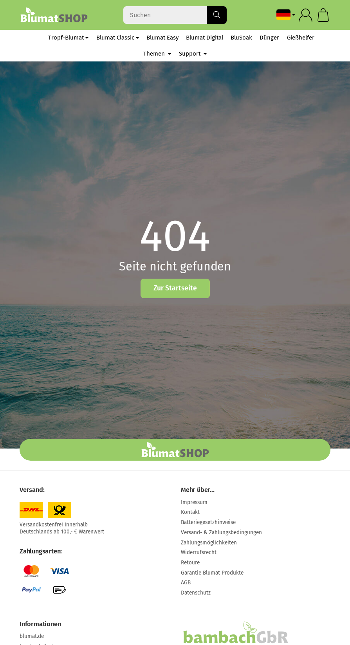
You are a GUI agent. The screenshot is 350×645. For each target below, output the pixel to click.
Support (193, 53)
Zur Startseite (175, 288)
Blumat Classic (117, 37)
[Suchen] (175, 15)
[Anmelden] (305, 15)
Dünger (269, 37)
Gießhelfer (300, 37)
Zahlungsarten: (41, 551)
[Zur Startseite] (54, 15)
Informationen (40, 624)
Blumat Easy (162, 37)
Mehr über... (198, 490)
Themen (157, 53)
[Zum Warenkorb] (323, 15)
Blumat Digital (204, 37)
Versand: (32, 490)
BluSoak (241, 37)
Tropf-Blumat (68, 37)
